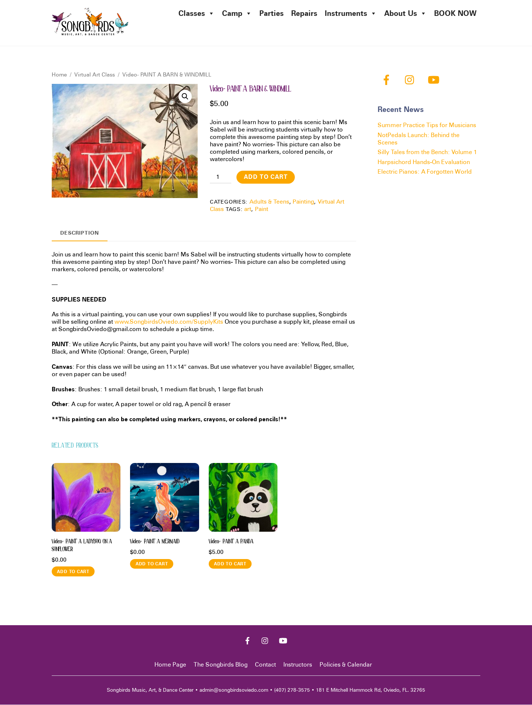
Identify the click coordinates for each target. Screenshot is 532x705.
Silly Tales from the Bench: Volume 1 (427, 152)
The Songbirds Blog (221, 664)
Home (59, 75)
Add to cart (266, 177)
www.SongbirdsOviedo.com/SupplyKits (169, 322)
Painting (303, 201)
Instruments (351, 13)
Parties (271, 13)
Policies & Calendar (346, 664)
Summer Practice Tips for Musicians (427, 125)
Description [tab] (79, 232)
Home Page (170, 664)
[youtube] (435, 79)
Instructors (297, 664)
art (247, 209)
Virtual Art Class (94, 75)
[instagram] (411, 79)
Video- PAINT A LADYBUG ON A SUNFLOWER (82, 545)
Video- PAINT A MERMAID (155, 541)
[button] (185, 96)
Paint (261, 209)
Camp (237, 13)
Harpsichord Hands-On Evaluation (424, 162)
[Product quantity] (220, 177)
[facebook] (388, 79)
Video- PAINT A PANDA (231, 541)
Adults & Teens (269, 201)
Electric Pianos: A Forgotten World (425, 172)
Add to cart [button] (73, 571)
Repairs (304, 13)
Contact (265, 664)
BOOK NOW (455, 13)
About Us (405, 13)
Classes (196, 13)
